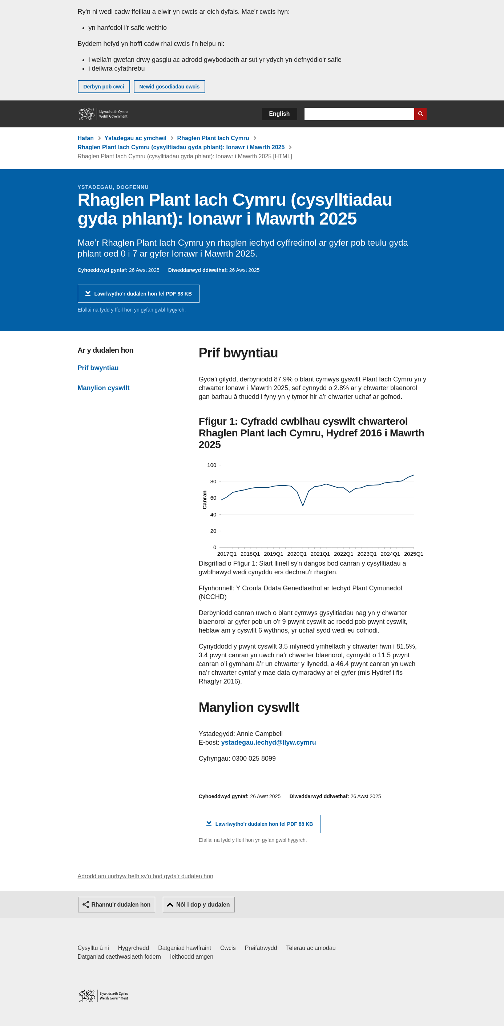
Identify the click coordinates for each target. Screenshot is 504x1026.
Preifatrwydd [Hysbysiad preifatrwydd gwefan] (261, 948)
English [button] (279, 114)
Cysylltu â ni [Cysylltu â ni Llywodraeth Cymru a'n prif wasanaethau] (93, 948)
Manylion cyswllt (104, 388)
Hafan (86, 138)
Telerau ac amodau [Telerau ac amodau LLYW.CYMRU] (311, 948)
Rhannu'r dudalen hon (121, 905)
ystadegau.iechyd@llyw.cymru (268, 742)
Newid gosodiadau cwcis (170, 87)
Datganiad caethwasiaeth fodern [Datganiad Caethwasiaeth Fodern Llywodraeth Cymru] (119, 957)
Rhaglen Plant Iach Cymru (213, 138)
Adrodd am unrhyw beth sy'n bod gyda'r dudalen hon (145, 876)
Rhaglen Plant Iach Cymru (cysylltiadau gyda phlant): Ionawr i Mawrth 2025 (181, 147)
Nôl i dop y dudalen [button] (203, 905)
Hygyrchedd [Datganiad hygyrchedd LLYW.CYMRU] (133, 948)
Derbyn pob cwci (104, 87)
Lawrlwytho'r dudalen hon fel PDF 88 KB (143, 296)
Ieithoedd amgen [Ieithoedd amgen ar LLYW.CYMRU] (191, 957)
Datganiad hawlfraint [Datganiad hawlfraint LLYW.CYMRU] (184, 948)
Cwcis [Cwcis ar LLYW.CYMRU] (228, 948)
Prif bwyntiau (98, 368)
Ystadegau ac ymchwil (135, 138)
